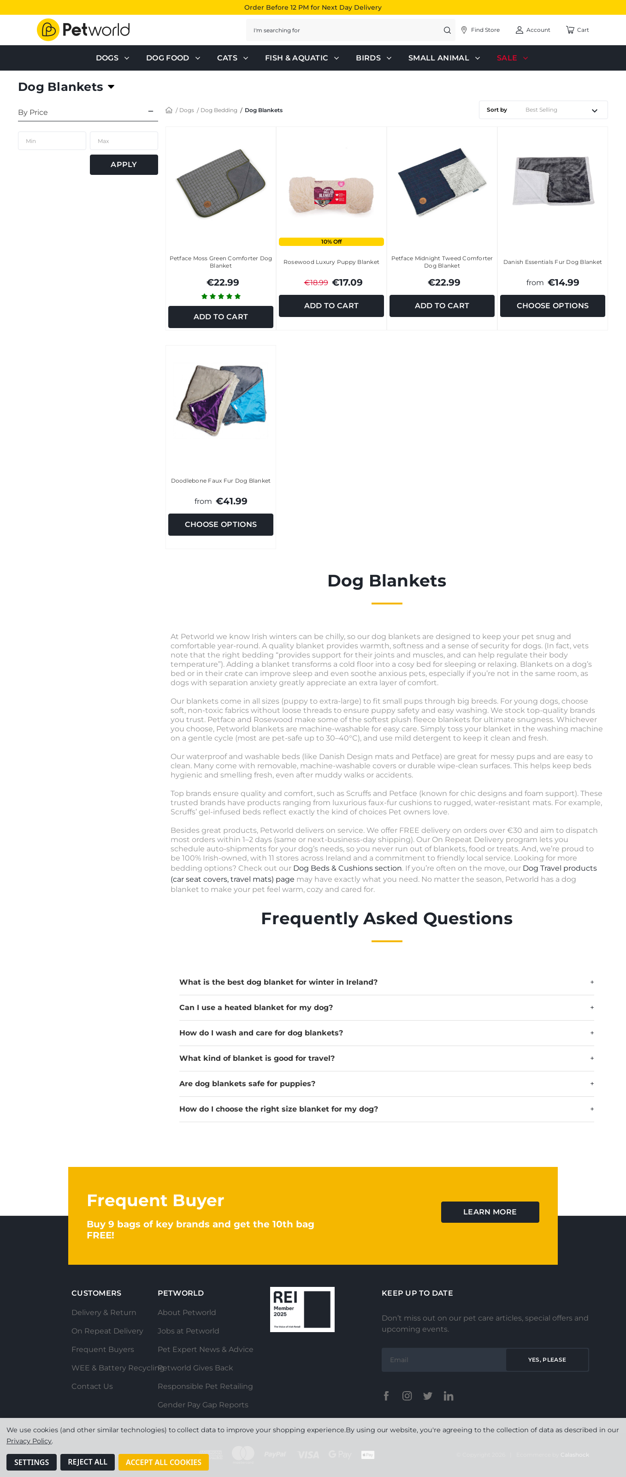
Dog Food (174, 58)
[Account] (480, 30)
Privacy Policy (29, 1441)
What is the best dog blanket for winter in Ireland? (386, 982)
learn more (490, 1212)
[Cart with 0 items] (577, 30)
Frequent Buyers (102, 1349)
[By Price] (88, 111)
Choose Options (553, 305)
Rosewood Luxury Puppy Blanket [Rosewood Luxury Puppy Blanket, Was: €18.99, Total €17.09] (331, 261)
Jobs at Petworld (188, 1331)
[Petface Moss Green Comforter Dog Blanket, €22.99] (220, 182)
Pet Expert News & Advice (206, 1349)
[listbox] (565, 110)
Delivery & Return (103, 1312)
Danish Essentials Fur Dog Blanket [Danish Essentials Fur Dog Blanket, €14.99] (552, 261)
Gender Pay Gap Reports (203, 1404)
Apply (124, 164)
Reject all (87, 1462)
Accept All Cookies (163, 1462)
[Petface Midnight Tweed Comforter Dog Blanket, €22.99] (442, 182)
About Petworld (187, 1312)
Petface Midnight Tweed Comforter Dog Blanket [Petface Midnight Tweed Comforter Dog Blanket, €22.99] (442, 262)
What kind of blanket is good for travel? (386, 1058)
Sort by (497, 109)
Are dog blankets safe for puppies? (386, 1083)
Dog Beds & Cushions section (347, 868)
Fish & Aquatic (303, 58)
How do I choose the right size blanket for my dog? (386, 1109)
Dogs (113, 58)
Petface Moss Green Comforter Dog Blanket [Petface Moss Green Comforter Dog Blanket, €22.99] (221, 262)
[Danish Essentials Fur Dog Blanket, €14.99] (552, 182)
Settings (31, 1462)
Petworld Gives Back (195, 1367)
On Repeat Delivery (107, 1331)
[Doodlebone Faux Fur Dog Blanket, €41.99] (220, 400)
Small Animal (445, 58)
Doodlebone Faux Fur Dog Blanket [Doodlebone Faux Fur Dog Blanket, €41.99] (221, 480)
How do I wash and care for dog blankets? (386, 1033)
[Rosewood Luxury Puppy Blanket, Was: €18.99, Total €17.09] (331, 182)
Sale (513, 58)
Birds (375, 58)
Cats (233, 58)
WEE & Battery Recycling (118, 1367)
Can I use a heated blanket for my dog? (386, 1007)
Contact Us (92, 1386)
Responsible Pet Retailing (205, 1386)
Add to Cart (221, 316)
